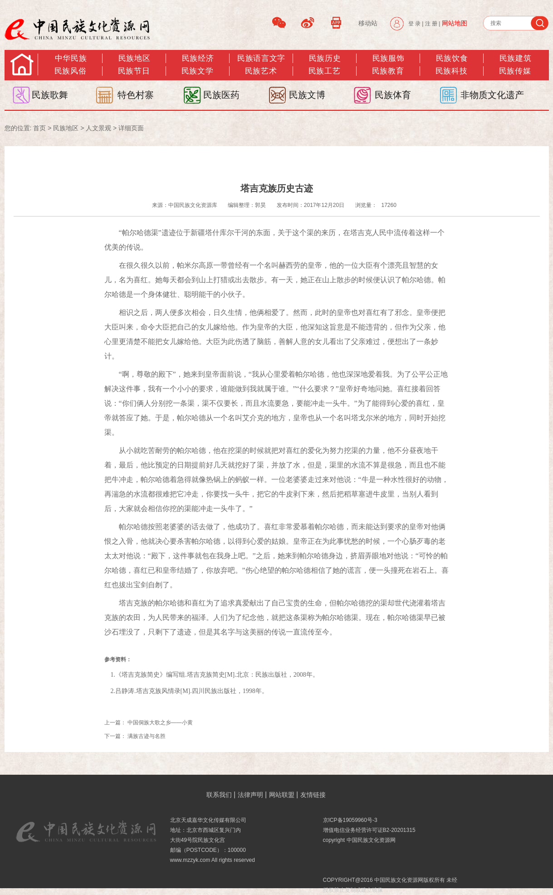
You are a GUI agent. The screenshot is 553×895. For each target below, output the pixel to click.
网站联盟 (281, 794)
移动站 (367, 23)
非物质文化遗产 (492, 95)
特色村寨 (135, 95)
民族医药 (221, 95)
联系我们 (219, 794)
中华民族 (71, 58)
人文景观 (98, 128)
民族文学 (197, 71)
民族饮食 (452, 58)
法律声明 (250, 794)
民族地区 (134, 58)
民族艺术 (261, 71)
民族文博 (307, 95)
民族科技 (451, 71)
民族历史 (325, 58)
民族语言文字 (261, 58)
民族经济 (198, 58)
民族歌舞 (50, 95)
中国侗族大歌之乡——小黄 (160, 722)
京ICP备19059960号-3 (350, 820)
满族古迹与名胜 (146, 736)
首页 (39, 128)
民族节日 (134, 71)
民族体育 (393, 95)
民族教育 (388, 71)
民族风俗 (70, 71)
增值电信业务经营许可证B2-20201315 (369, 830)
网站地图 (454, 23)
